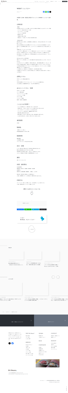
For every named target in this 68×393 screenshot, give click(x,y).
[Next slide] (57, 277)
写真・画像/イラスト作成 (29, 353)
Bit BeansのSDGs (41, 354)
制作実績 (47, 1)
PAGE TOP (66, 389)
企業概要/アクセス (41, 350)
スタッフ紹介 (28, 337)
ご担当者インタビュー (42, 337)
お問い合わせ (64, 1)
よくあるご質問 (28, 338)
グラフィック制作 (28, 352)
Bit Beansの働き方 (53, 343)
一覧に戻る (32, 229)
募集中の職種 (53, 347)
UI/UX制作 (27, 349)
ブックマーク (36, 209)
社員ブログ (52, 1)
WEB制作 (27, 346)
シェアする (21, 209)
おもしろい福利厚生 (54, 346)
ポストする (43, 209)
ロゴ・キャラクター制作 (29, 355)
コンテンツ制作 (28, 350)
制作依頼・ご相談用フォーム (55, 335)
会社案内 (56, 1)
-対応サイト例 (28, 347)
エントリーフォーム (54, 349)
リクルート (59, 1)
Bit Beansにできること (42, 1)
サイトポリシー (42, 380)
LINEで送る (28, 209)
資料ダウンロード (41, 353)
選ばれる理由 (36, 1)
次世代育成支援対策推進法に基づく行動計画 (53, 380)
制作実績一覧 (41, 335)
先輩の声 (52, 344)
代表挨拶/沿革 (41, 348)
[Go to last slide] (53, 277)
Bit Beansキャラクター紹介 (43, 351)
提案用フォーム (53, 337)
